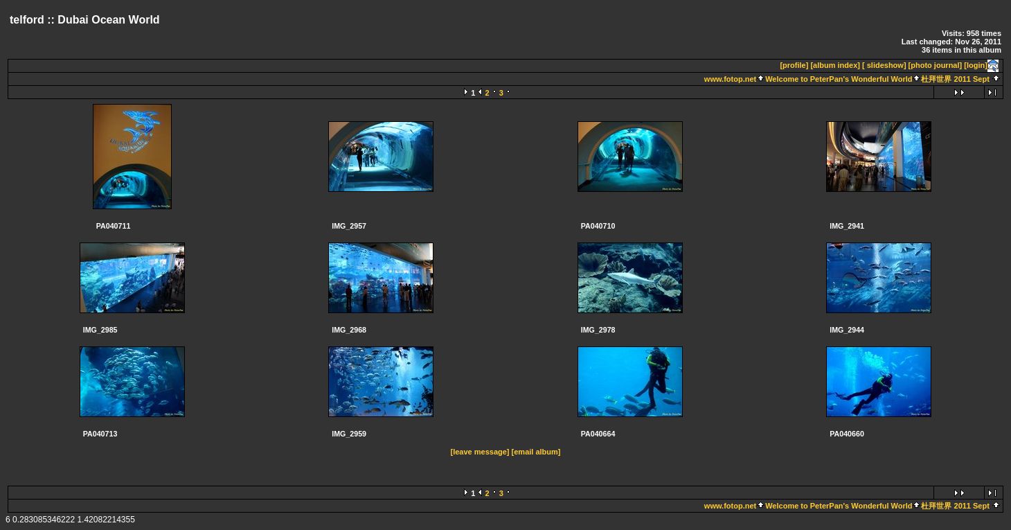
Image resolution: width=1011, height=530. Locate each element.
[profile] (794, 65)
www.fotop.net (730, 79)
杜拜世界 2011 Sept (955, 79)
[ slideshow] (884, 65)
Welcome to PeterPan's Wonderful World (838, 79)
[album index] (835, 65)
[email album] (536, 452)
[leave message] (480, 452)
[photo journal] (936, 65)
